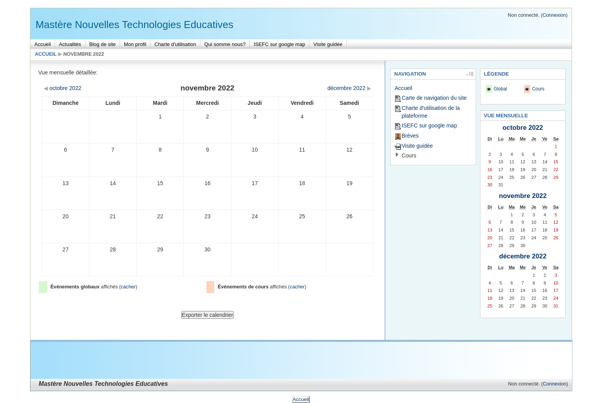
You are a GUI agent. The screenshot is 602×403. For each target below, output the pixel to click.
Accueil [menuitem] (42, 44)
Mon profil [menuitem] (135, 44)
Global (500, 89)
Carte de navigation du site (434, 98)
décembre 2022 (523, 256)
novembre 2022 (83, 54)
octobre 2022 (523, 127)
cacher (128, 287)
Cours (409, 155)
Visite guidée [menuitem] (327, 44)
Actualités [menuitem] (70, 44)
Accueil (45, 54)
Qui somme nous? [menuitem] (224, 44)
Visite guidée (417, 146)
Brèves (410, 136)
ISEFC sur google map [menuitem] (279, 44)
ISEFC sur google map (429, 125)
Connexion (554, 15)
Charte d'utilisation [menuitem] (175, 44)
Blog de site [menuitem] (102, 44)
